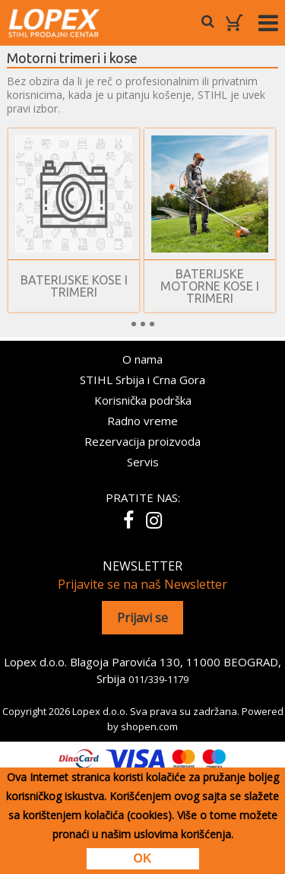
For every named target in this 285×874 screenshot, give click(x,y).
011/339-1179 (158, 679)
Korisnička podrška (143, 400)
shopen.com (149, 726)
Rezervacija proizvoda (142, 441)
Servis (143, 461)
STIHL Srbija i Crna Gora (142, 379)
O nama (142, 359)
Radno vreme (142, 420)
